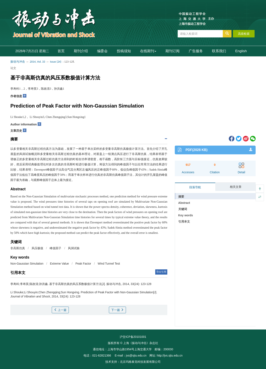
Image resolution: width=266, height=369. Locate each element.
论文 (13, 68)
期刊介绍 (81, 51)
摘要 (181, 196)
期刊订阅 (172, 51)
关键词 (182, 209)
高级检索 (244, 33)
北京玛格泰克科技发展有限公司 (140, 361)
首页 (61, 51)
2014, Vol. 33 (37, 61)
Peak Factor (83, 263)
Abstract (184, 202)
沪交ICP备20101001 (133, 336)
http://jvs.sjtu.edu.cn (169, 355)
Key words (185, 215)
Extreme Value (59, 263)
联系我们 (219, 51)
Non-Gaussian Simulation (26, 263)
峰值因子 (55, 248)
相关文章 (235, 186)
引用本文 (184, 221)
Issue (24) (55, 61)
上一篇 (60, 310)
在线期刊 (148, 51)
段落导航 (195, 187)
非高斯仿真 (17, 248)
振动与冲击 (17, 61)
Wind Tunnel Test (109, 263)
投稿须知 (124, 51)
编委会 (102, 51)
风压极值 (37, 248)
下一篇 (117, 310)
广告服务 (196, 51)
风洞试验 (74, 248)
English (241, 51)
